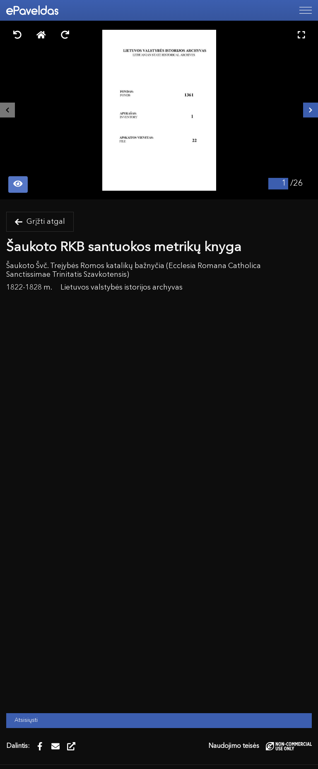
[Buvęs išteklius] (7, 110)
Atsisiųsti (26, 720)
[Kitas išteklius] (310, 110)
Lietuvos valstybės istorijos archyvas (121, 287)
